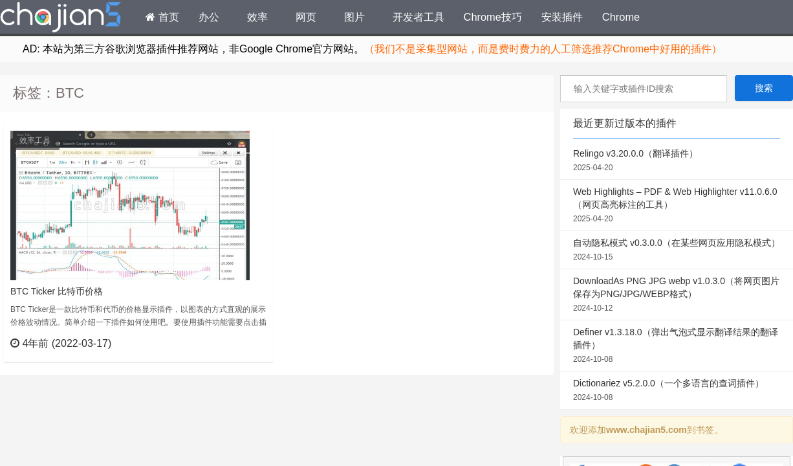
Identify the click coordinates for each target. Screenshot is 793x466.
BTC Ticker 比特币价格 (56, 291)
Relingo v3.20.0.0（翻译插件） (676, 161)
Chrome (621, 17)
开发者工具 (418, 17)
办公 (209, 17)
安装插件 (562, 17)
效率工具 (34, 140)
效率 (257, 17)
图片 (354, 17)
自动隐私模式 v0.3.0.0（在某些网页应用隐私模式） (676, 250)
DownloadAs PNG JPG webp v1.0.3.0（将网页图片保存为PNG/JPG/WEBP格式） (676, 295)
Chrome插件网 (61, 19)
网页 (306, 17)
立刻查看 (239, 343)
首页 (162, 17)
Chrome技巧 (493, 17)
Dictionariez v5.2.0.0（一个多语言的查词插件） (676, 391)
